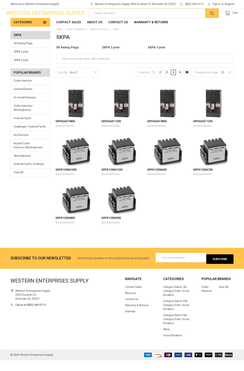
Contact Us (118, 34)
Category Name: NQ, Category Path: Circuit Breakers (176, 329)
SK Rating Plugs (23, 55)
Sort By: (63, 84)
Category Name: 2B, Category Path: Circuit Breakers (176, 301)
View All (18, 184)
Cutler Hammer (23, 92)
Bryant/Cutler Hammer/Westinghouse (28, 157)
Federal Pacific (22, 130)
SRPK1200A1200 (111, 181)
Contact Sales (68, 34)
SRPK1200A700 (203, 181)
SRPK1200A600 (157, 181)
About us (94, 34)
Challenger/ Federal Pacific (30, 138)
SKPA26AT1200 (111, 133)
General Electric (23, 101)
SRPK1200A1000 (65, 181)
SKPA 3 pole (21, 72)
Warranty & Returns (151, 34)
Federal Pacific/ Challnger (29, 176)
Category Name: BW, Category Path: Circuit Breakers (176, 315)
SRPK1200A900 (111, 230)
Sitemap (130, 322)
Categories (23, 34)
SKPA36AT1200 (203, 133)
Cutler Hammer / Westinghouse (24, 120)
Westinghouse (22, 167)
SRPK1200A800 (65, 230)
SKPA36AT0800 (157, 133)
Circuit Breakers (172, 346)
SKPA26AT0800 (65, 133)
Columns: (143, 84)
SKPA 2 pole (21, 63)
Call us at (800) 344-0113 (30, 315)
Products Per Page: (207, 84)
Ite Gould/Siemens (25, 109)
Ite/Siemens (21, 147)
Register (230, 4)
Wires (166, 339)
